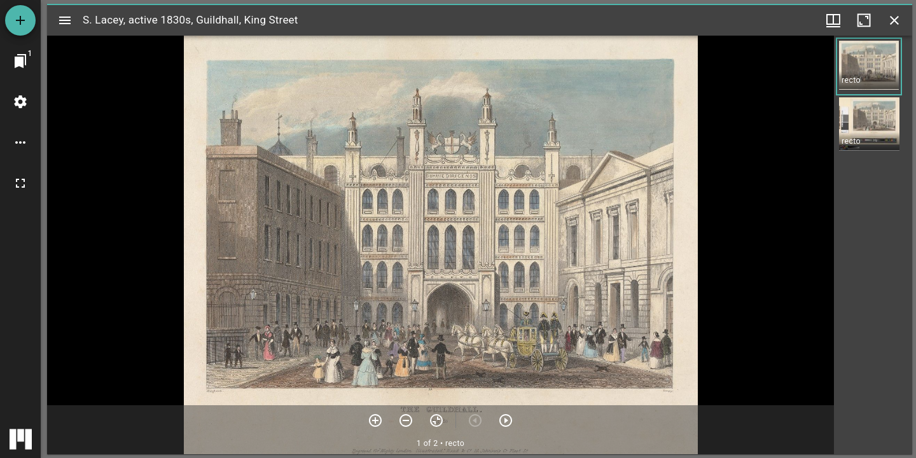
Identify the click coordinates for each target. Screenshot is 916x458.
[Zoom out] (406, 420)
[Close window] (894, 20)
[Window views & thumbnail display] (833, 20)
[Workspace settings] (20, 102)
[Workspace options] (20, 142)
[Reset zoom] (436, 420)
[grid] (873, 245)
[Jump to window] (20, 61)
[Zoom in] (375, 420)
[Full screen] (20, 183)
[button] (869, 66)
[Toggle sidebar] (65, 20)
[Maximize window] (864, 20)
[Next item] (505, 420)
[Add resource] (20, 20)
